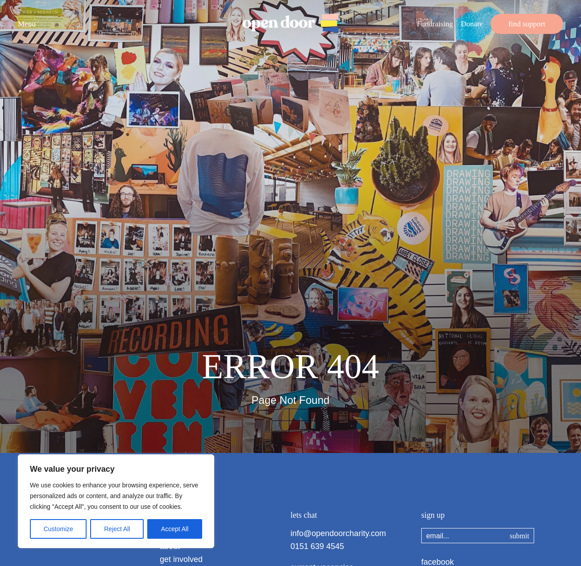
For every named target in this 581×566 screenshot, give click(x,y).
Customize (58, 528)
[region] (116, 501)
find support (526, 24)
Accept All (174, 528)
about (170, 546)
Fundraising (435, 24)
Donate (472, 24)
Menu (27, 24)
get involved (181, 559)
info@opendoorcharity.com (338, 533)
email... (437, 536)
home (170, 533)
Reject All (117, 528)
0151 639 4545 (317, 546)
